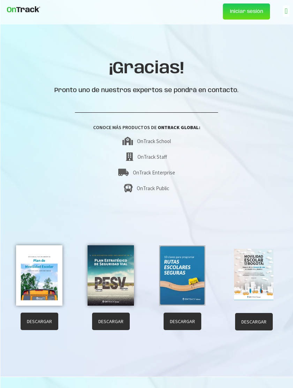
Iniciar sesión (246, 11)
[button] (286, 11)
